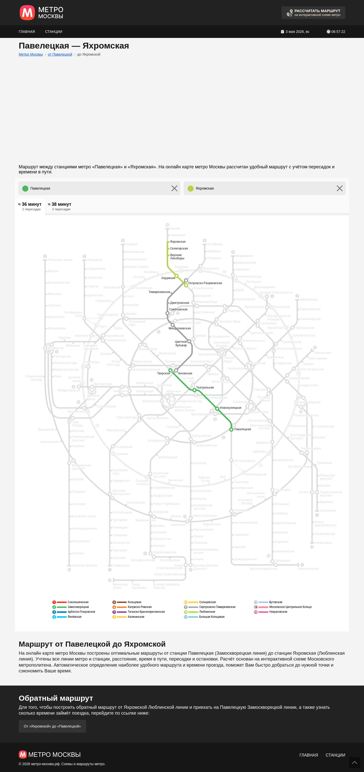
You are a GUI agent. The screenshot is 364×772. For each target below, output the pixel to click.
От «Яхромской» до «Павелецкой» (52, 726)
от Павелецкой (60, 54)
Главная (27, 32)
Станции (53, 32)
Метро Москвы (31, 54)
